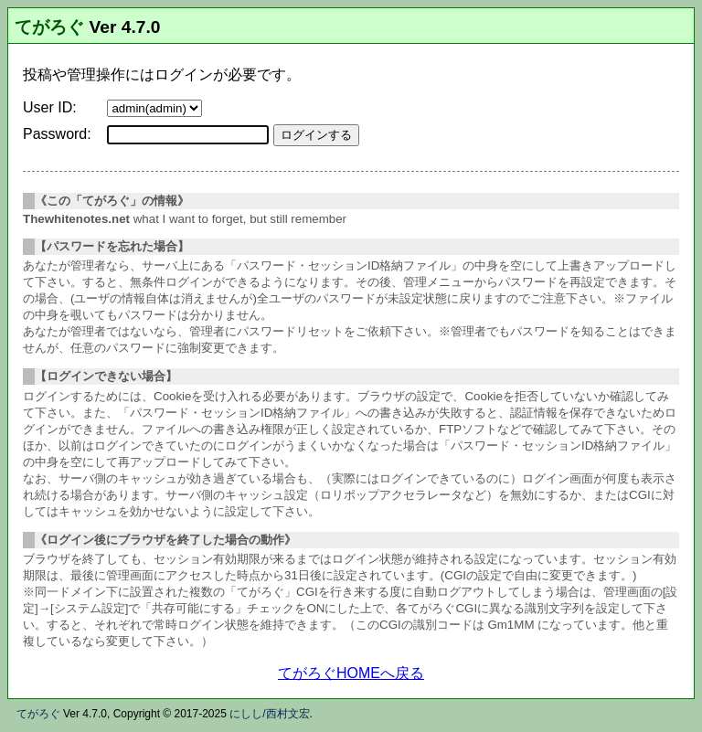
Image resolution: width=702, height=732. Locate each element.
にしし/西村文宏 (269, 713)
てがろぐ (49, 27)
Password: (57, 134)
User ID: (50, 107)
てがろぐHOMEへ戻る (351, 673)
